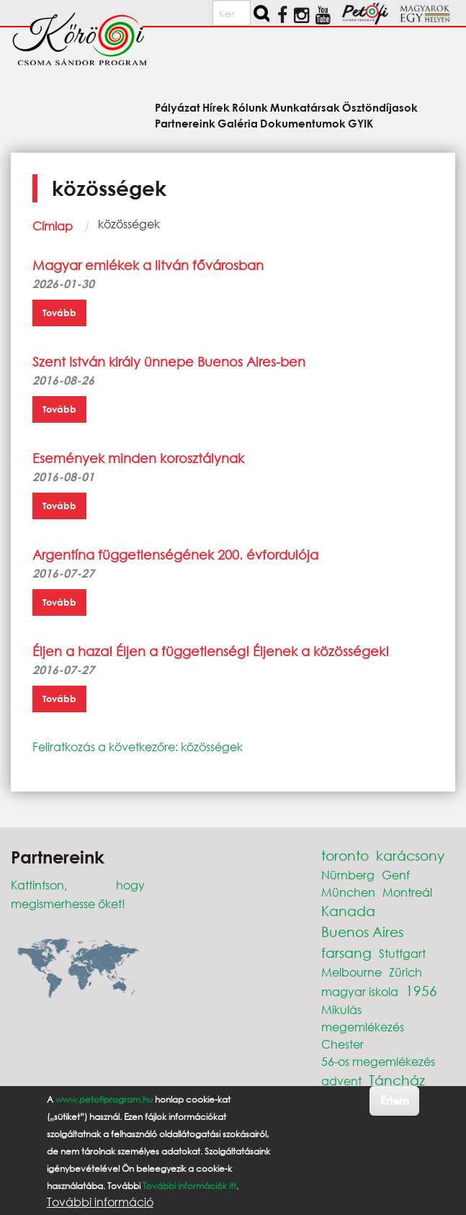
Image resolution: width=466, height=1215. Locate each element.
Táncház (397, 1080)
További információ (100, 1202)
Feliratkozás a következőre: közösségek (137, 746)
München (348, 892)
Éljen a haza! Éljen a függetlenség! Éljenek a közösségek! (210, 651)
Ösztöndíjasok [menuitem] (380, 107)
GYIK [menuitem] (360, 123)
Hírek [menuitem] (216, 107)
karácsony (410, 855)
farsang (346, 952)
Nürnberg (348, 874)
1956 (421, 990)
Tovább (59, 312)
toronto (345, 855)
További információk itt (189, 1186)
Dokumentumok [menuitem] (303, 123)
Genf (396, 874)
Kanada (348, 910)
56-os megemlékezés (378, 1061)
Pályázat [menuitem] (177, 107)
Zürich (405, 971)
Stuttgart (402, 953)
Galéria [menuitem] (238, 123)
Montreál (407, 892)
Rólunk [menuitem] (250, 107)
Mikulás (341, 1009)
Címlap (52, 225)
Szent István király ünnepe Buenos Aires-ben (168, 361)
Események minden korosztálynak (138, 458)
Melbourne (351, 971)
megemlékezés (362, 1026)
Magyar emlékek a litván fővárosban (148, 265)
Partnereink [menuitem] (185, 123)
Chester (342, 1044)
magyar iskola (359, 991)
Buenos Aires (362, 931)
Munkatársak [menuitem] (305, 107)
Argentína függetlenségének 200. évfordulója (175, 554)
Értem (394, 1100)
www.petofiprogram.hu (104, 1099)
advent (341, 1080)
